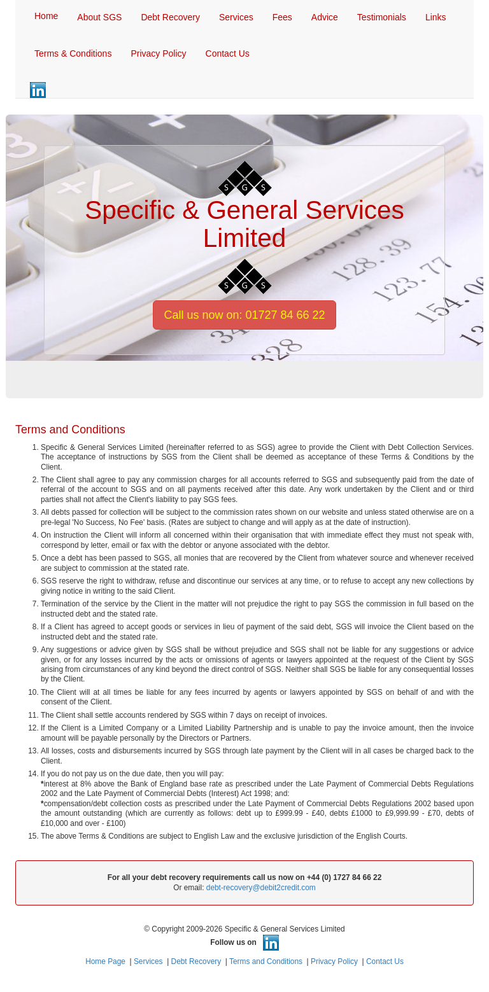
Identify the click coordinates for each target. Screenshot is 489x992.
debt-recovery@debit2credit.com (261, 887)
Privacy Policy (158, 53)
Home (46, 16)
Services (236, 17)
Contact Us (228, 53)
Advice (324, 17)
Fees (282, 17)
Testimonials (381, 17)
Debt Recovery (170, 17)
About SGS (99, 17)
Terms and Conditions (265, 961)
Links (435, 17)
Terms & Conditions (72, 53)
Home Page (105, 961)
